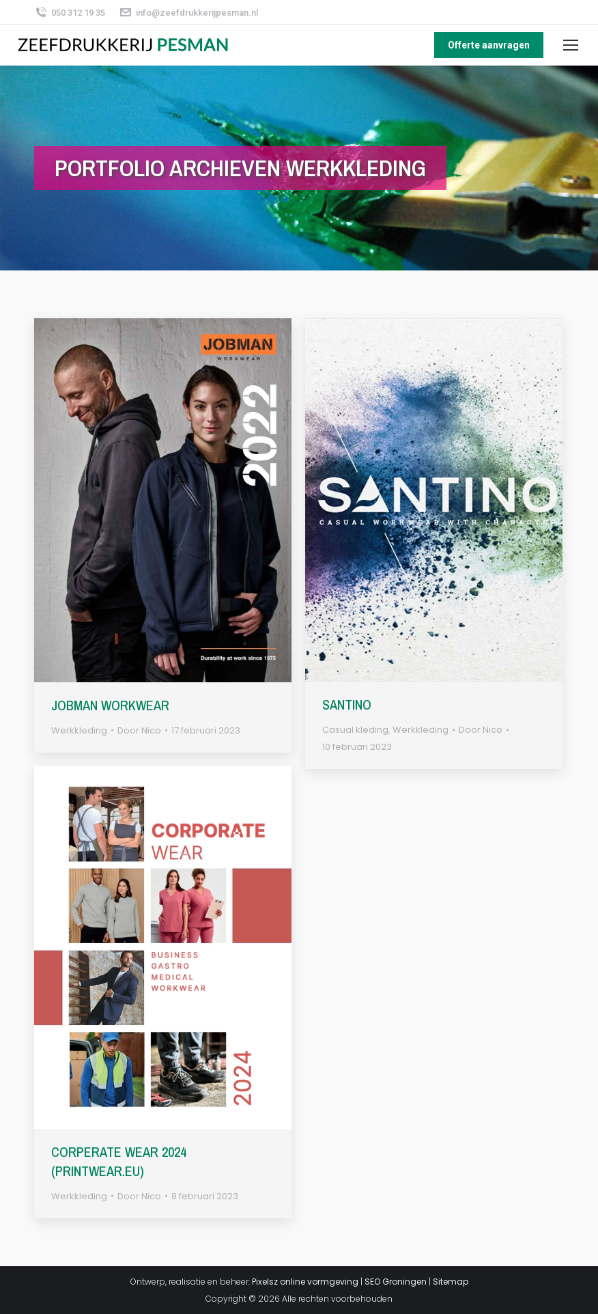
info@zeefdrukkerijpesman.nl (188, 12)
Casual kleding (355, 729)
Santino (346, 704)
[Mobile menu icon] (570, 45)
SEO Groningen (396, 1281)
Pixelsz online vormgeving (305, 1281)
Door (139, 730)
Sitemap (450, 1281)
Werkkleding (79, 730)
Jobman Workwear (110, 705)
